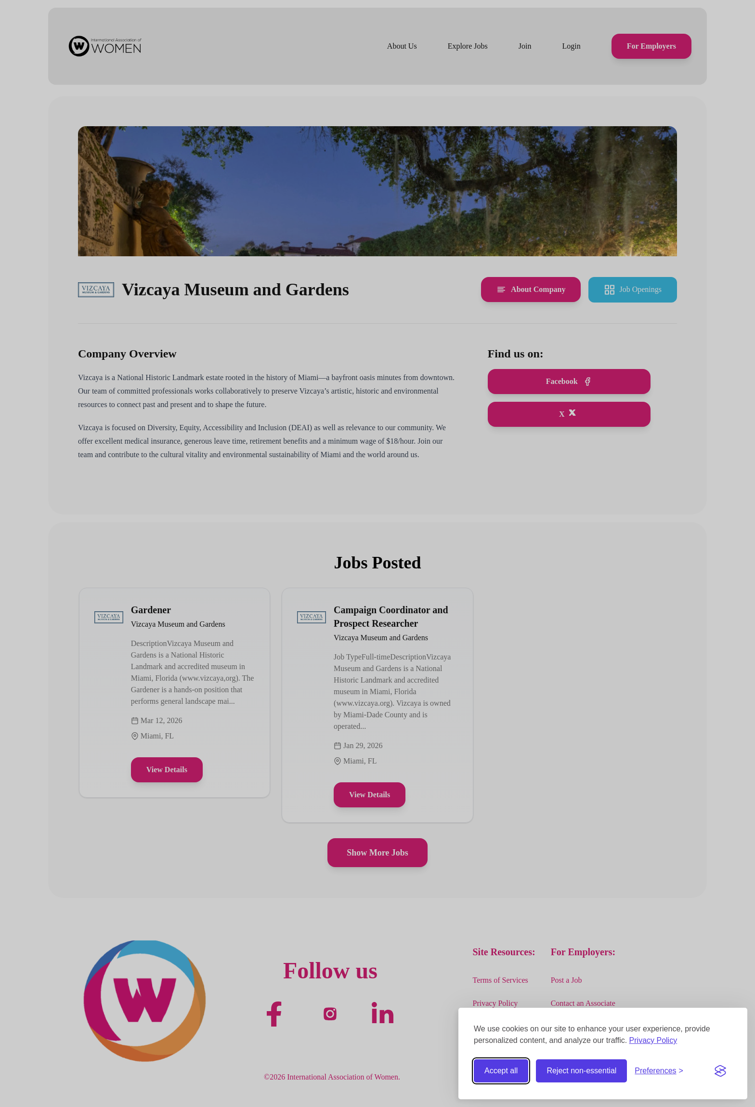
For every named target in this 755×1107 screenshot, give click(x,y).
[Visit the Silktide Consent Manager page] (720, 1070)
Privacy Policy (653, 1040)
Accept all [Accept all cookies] (501, 1071)
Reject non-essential (581, 1071)
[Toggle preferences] (659, 1071)
